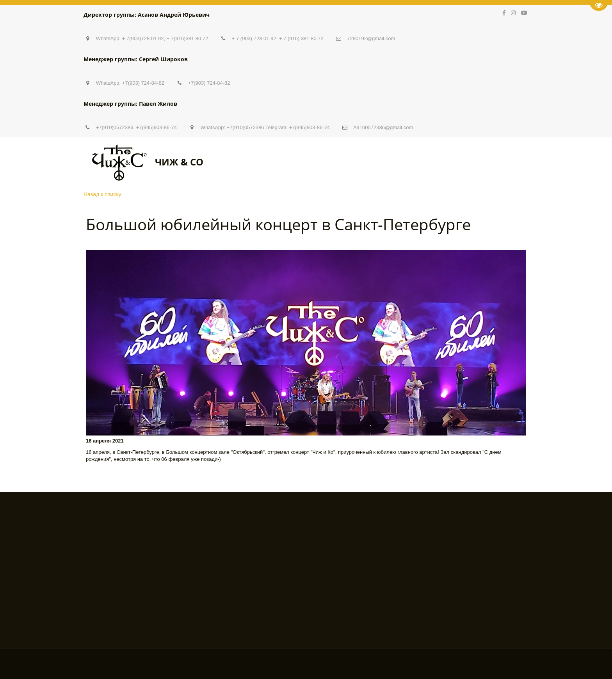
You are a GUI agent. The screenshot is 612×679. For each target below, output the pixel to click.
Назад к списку (102, 194)
